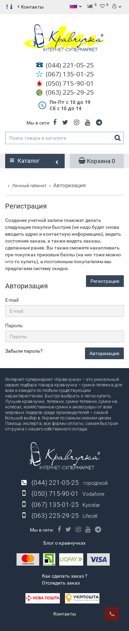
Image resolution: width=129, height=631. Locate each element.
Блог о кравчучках (64, 543)
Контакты (32, 7)
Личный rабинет (29, 185)
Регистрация (104, 281)
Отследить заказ (61, 583)
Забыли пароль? (24, 351)
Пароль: (14, 325)
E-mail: (12, 300)
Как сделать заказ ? (64, 576)
